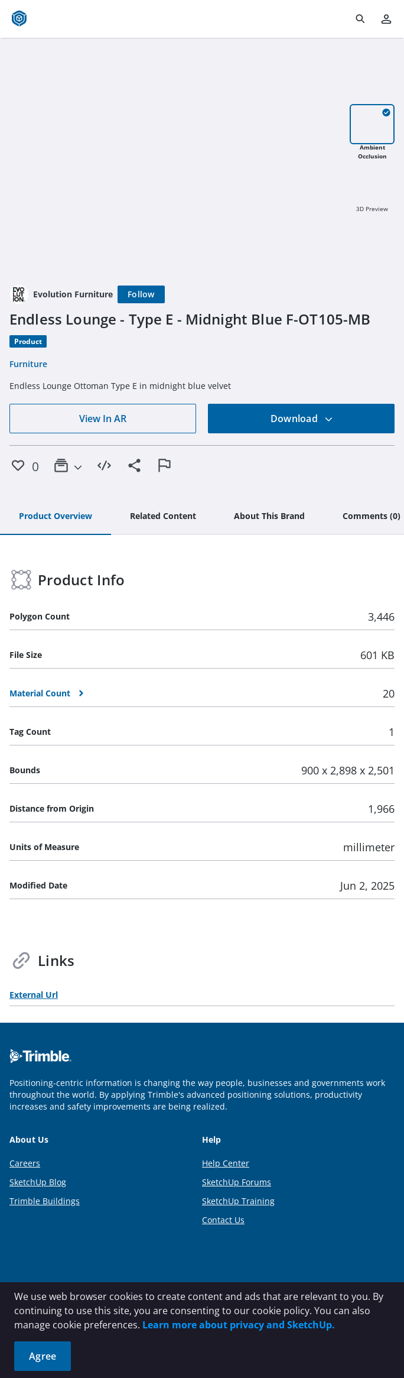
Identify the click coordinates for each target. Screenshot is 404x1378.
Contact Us (223, 1219)
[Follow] (141, 294)
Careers (24, 1163)
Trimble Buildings (44, 1201)
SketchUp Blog (37, 1182)
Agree (42, 1356)
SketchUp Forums (236, 1182)
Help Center (225, 1163)
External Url (33, 994)
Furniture (28, 363)
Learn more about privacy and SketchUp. (238, 1324)
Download (302, 418)
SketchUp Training (238, 1201)
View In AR (102, 418)
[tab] (55, 516)
